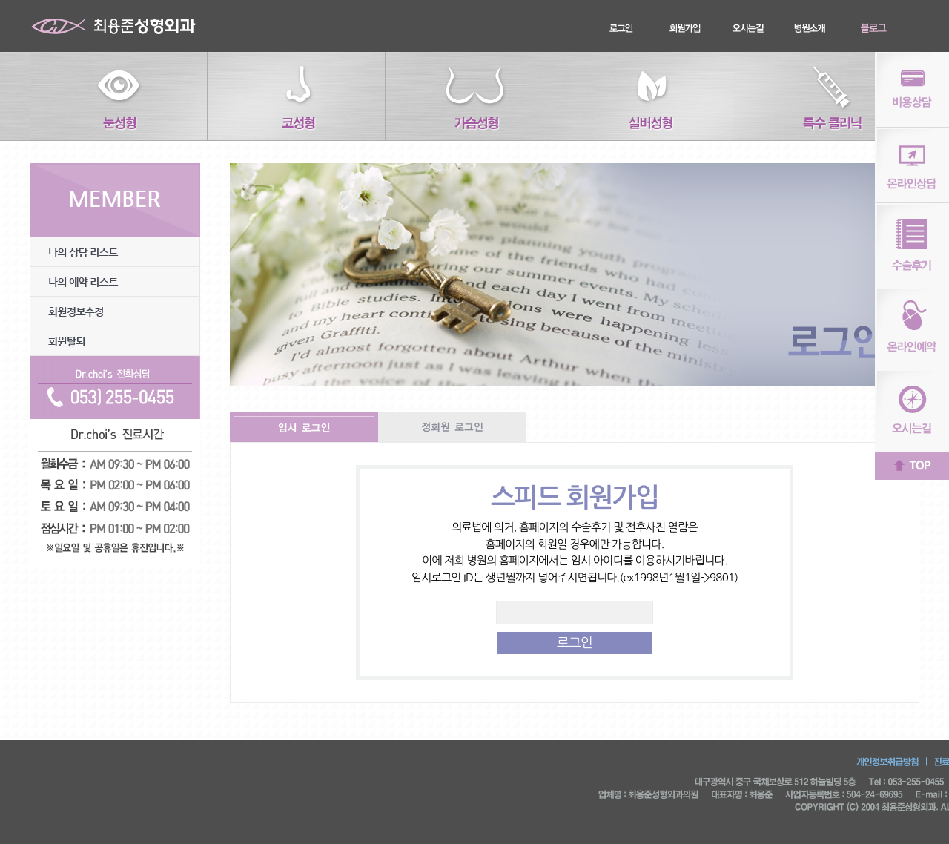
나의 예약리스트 (115, 282)
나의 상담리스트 (115, 252)
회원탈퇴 (115, 341)
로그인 (574, 643)
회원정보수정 (115, 311)
